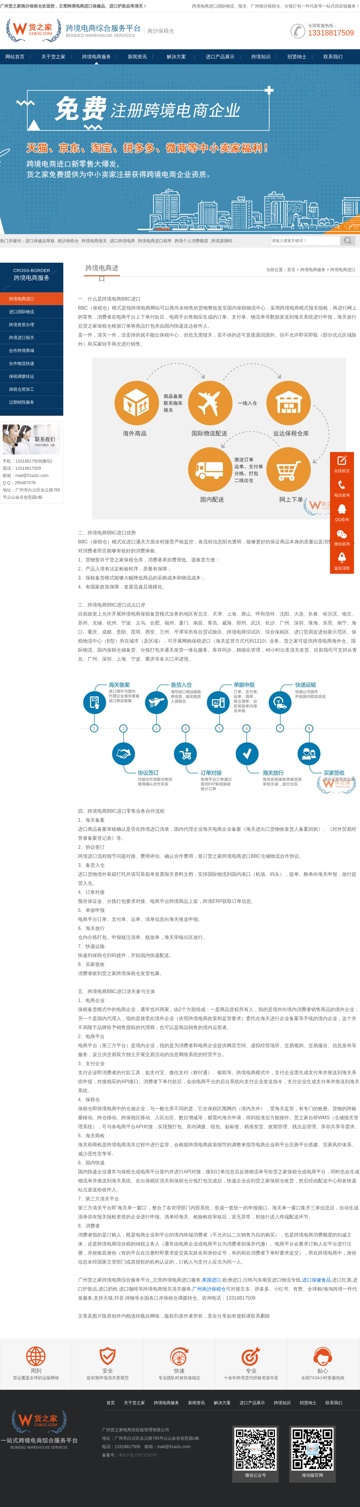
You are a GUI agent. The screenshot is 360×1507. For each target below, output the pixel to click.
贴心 (322, 1371)
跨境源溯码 (221, 240)
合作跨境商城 (21, 350)
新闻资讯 (137, 56)
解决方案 (222, 1402)
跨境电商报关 (94, 240)
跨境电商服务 (96, 56)
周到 (36, 1371)
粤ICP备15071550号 (138, 1455)
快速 (179, 1371)
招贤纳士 (297, 56)
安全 (107, 1371)
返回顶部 (342, 568)
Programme (176, 59)
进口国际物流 (21, 311)
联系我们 (333, 56)
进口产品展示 (220, 56)
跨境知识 (261, 56)
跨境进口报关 (21, 337)
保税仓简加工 (21, 389)
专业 (251, 1371)
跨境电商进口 (21, 298)
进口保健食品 (316, 1279)
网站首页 (15, 56)
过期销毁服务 (21, 402)
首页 (291, 269)
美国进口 (211, 1279)
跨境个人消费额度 (191, 240)
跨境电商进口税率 (155, 240)
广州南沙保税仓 (209, 1288)
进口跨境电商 (122, 240)
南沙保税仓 (68, 240)
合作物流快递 (21, 363)
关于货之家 (53, 56)
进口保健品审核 (40, 240)
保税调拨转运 (21, 376)
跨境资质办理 (21, 324)
